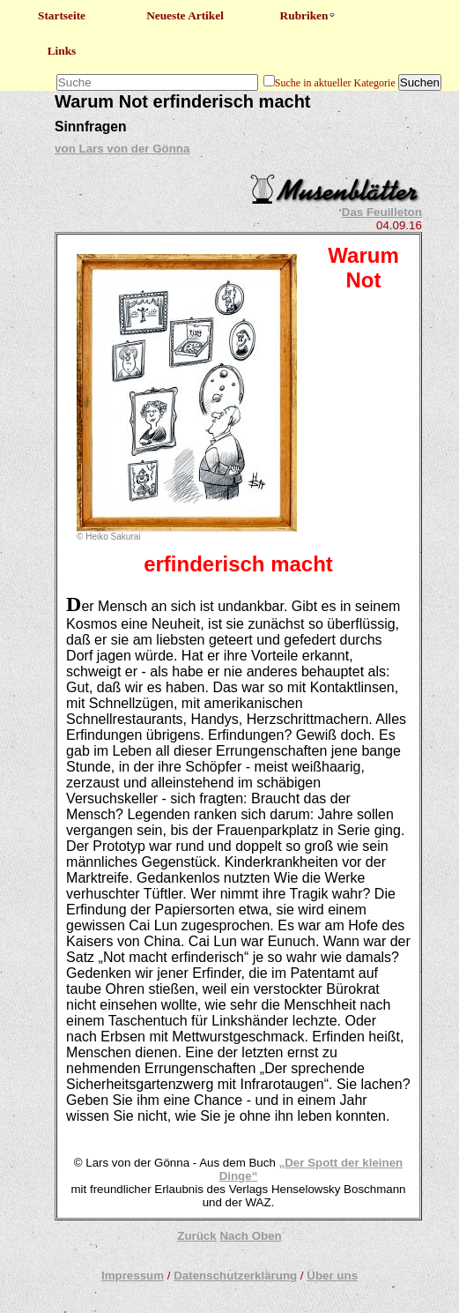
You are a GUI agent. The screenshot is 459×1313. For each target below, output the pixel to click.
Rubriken (308, 15)
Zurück (196, 1235)
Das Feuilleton (382, 212)
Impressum (132, 1275)
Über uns (332, 1275)
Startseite (61, 15)
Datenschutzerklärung (235, 1275)
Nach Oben (250, 1235)
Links (62, 50)
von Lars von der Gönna (122, 148)
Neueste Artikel (185, 15)
